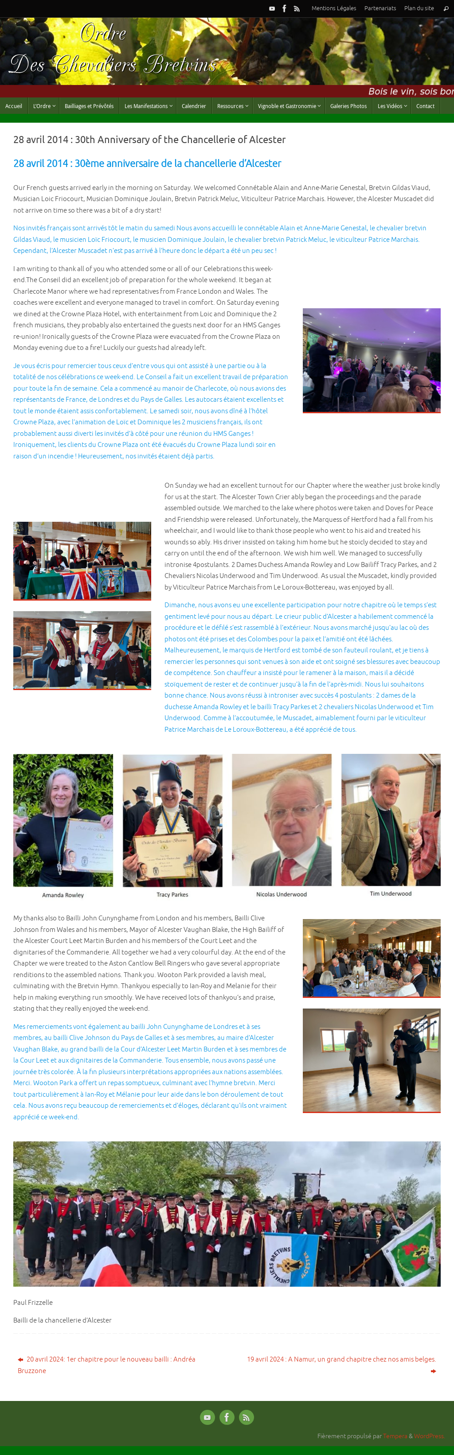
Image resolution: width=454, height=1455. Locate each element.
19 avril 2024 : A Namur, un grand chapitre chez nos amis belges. (341, 1365)
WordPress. (429, 1436)
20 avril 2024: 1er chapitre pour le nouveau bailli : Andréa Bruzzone (107, 1365)
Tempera (395, 1436)
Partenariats (380, 8)
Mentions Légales (334, 8)
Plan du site (419, 8)
